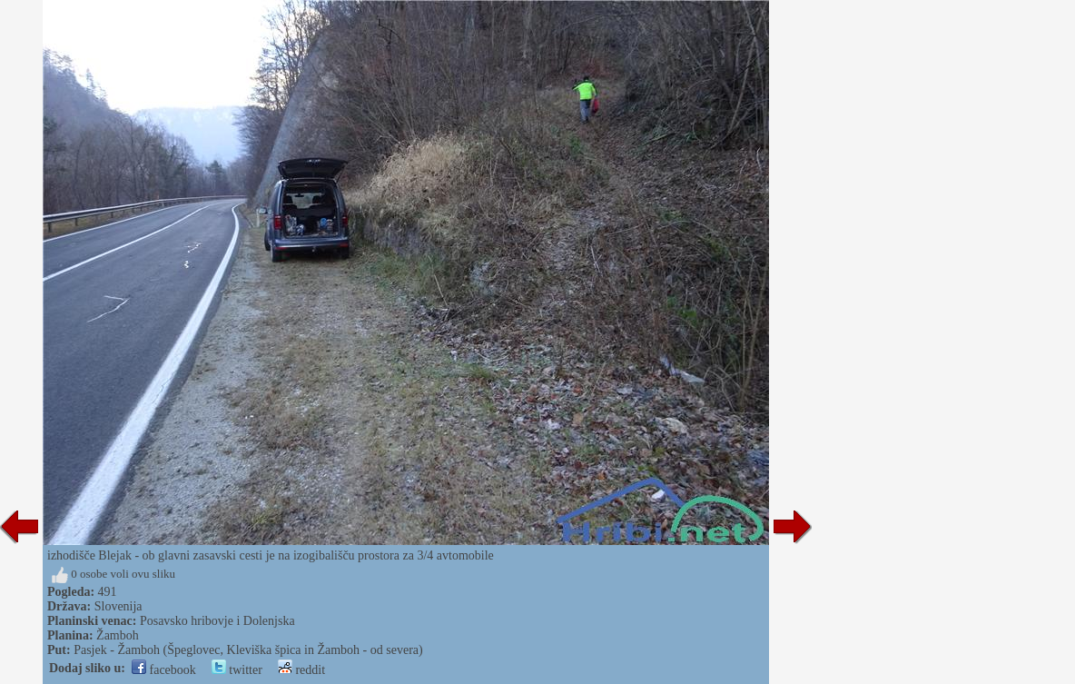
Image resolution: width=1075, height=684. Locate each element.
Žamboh (117, 635)
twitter (237, 670)
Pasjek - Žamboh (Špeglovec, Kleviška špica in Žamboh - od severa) (248, 650)
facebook (164, 670)
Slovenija (118, 606)
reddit (301, 670)
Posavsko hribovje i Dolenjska (217, 621)
